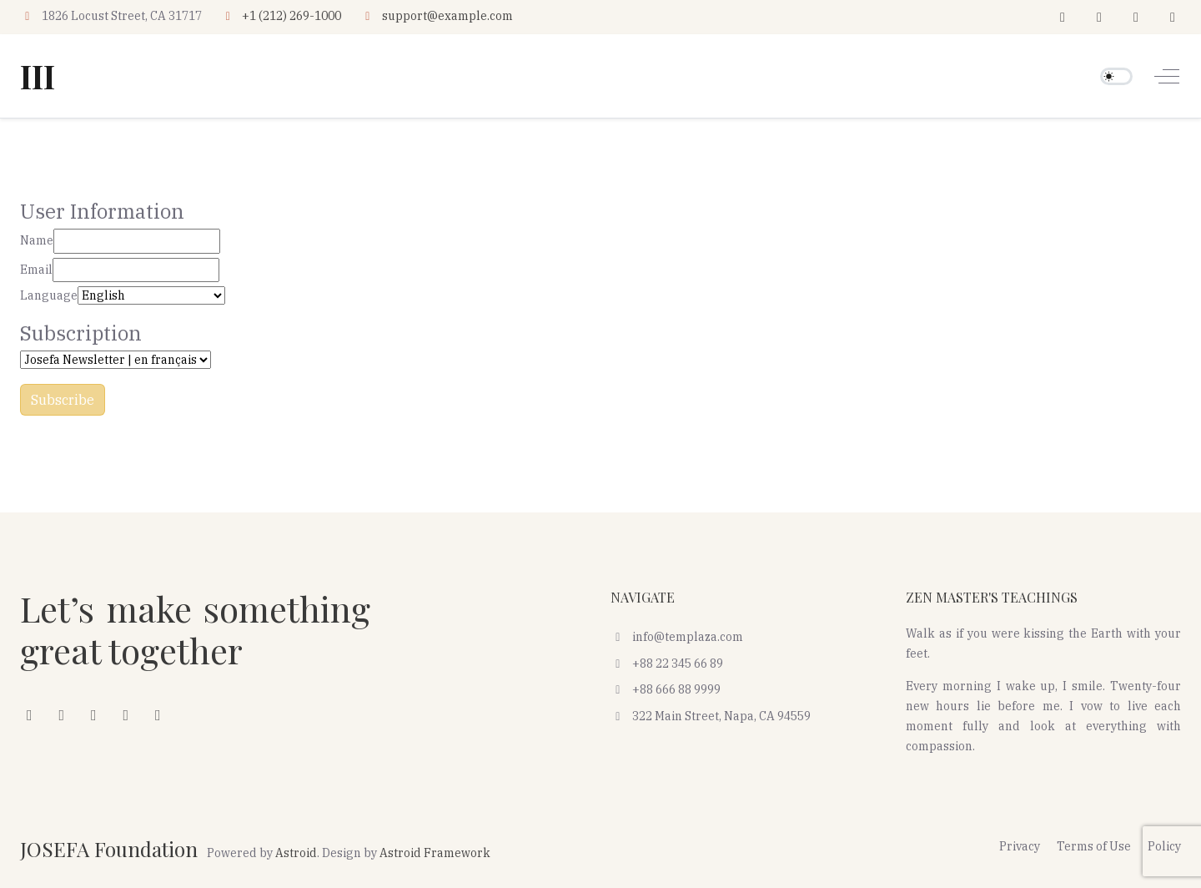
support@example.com (447, 15)
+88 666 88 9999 (666, 689)
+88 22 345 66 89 (667, 663)
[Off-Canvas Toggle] (1166, 75)
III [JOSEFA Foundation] (37, 76)
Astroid (296, 852)
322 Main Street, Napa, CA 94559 (711, 716)
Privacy (1019, 846)
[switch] (1116, 76)
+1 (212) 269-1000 (291, 15)
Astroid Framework (434, 852)
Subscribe (62, 399)
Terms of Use (1094, 846)
